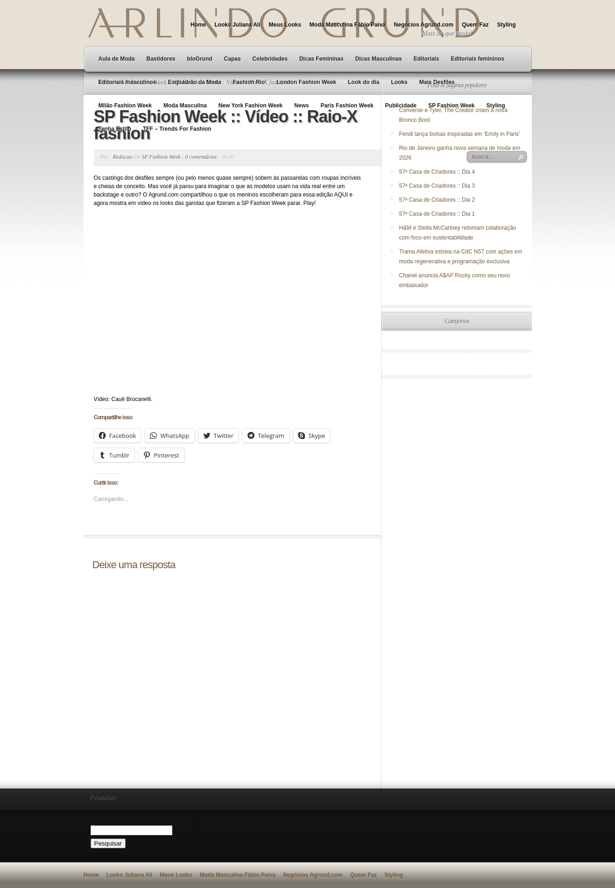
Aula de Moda (117, 59)
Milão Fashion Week (125, 105)
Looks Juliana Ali (237, 24)
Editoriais (426, 59)
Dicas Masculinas (378, 59)
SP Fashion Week (451, 105)
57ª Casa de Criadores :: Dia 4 (437, 172)
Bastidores (161, 59)
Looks (399, 82)
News (301, 105)
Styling (506, 24)
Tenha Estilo (115, 129)
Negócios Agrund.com (424, 24)
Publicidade (401, 105)
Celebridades (270, 59)
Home (198, 24)
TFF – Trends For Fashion (177, 129)
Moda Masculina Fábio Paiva (348, 24)
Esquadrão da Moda (194, 82)
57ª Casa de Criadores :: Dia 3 (437, 186)
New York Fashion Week (251, 105)
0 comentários (201, 157)
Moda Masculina (185, 105)
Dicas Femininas (321, 59)
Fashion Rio (249, 82)
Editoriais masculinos (127, 82)
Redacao (123, 157)
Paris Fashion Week (346, 105)
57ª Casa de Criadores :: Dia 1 (437, 214)
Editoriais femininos (477, 59)
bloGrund (199, 59)
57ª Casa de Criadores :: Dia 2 (437, 200)
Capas (232, 59)
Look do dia (363, 82)
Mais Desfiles (437, 82)
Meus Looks (285, 24)
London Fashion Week (306, 82)
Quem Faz (475, 24)
